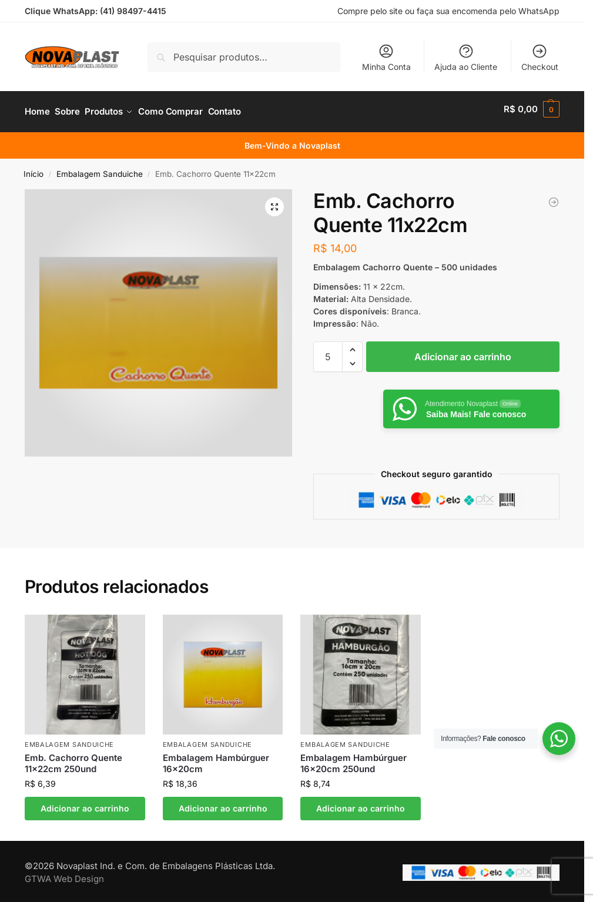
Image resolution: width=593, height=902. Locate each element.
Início (33, 168)
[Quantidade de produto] (328, 351)
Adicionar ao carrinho (462, 351)
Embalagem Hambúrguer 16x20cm (216, 758)
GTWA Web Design (64, 874)
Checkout (539, 57)
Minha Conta (386, 57)
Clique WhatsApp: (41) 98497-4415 (95, 11)
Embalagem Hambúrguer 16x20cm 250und (353, 758)
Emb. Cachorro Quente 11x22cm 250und (73, 758)
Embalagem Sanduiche (99, 168)
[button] (532, 109)
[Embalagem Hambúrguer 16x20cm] (554, 197)
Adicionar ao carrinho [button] (85, 803)
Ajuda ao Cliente (465, 57)
